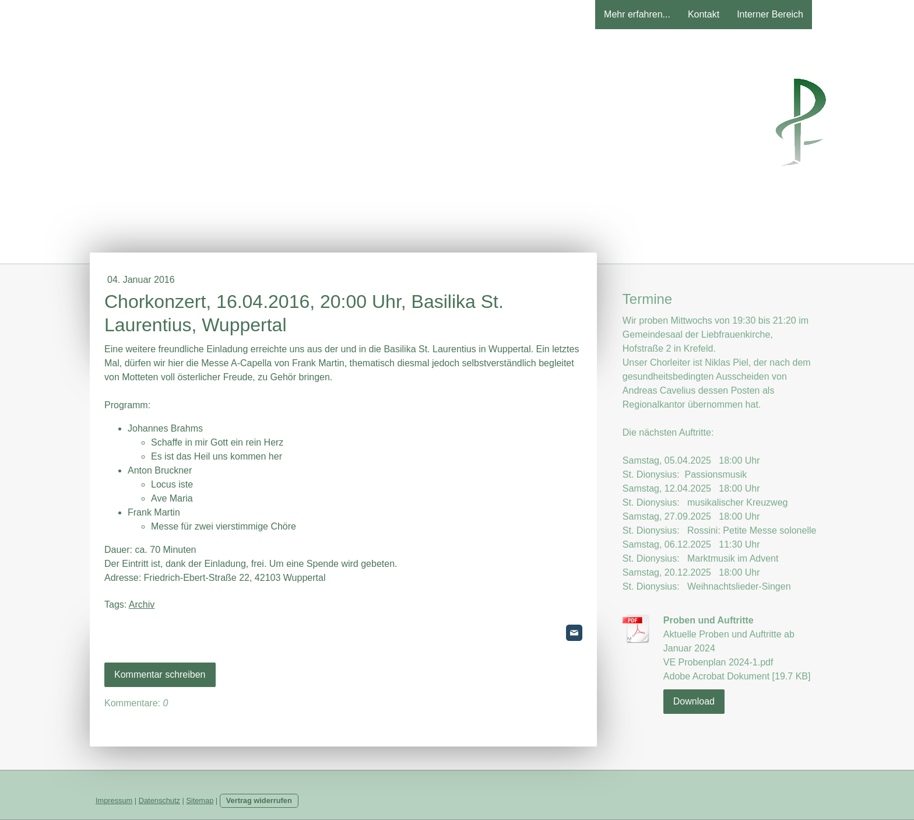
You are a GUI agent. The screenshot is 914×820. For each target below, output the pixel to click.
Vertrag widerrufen (259, 800)
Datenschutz (159, 800)
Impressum (114, 800)
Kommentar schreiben (160, 674)
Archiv (141, 604)
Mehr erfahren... (637, 14)
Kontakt (703, 14)
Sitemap (199, 800)
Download (694, 701)
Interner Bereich (770, 14)
